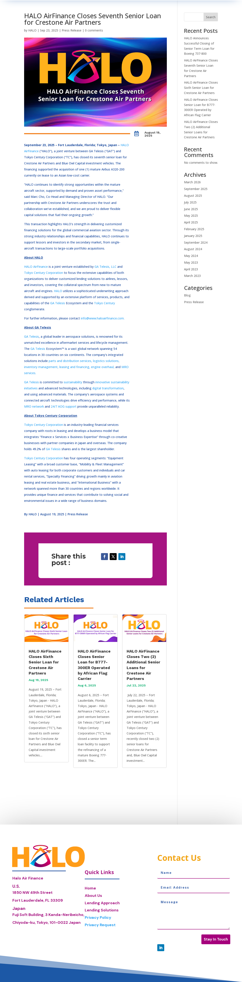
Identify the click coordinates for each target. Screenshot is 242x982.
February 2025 (194, 229)
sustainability (73, 382)
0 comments (94, 30)
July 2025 (190, 202)
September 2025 (195, 189)
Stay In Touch (216, 939)
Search (210, 17)
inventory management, (41, 367)
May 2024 (191, 256)
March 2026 (192, 182)
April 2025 (191, 222)
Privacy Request (100, 924)
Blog (187, 295)
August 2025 (193, 195)
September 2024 (195, 242)
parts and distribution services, (70, 361)
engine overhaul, (102, 367)
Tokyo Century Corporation (43, 273)
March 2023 (192, 276)
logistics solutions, (105, 361)
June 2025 (191, 209)
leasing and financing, (74, 367)
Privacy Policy (98, 917)
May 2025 (191, 215)
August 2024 (193, 249)
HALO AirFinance (36, 267)
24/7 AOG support (63, 406)
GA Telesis (57, 303)
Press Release (71, 30)
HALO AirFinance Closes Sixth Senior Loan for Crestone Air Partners (45, 662)
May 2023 (191, 262)
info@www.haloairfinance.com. (102, 318)
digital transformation (108, 388)
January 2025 (193, 236)
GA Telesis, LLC (105, 267)
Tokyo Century (104, 303)
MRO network (34, 406)
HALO (32, 30)
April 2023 (191, 269)
